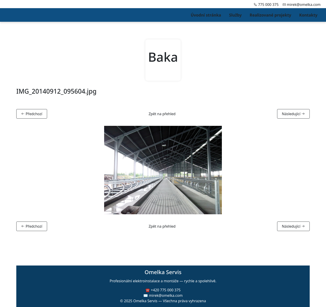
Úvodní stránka (206, 15)
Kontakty (308, 15)
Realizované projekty (270, 15)
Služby (235, 15)
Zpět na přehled (162, 113)
